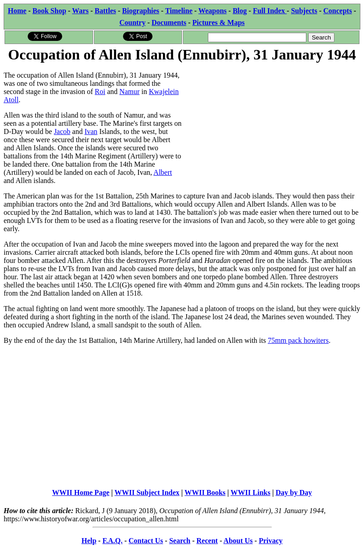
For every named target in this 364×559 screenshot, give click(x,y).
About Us (237, 540)
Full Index (270, 11)
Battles (105, 11)
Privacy (270, 540)
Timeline (178, 11)
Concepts (337, 11)
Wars (80, 11)
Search (180, 540)
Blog (240, 11)
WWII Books (205, 492)
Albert (162, 172)
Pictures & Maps (218, 22)
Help (88, 540)
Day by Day (293, 492)
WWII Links (251, 492)
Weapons (212, 11)
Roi (100, 91)
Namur (129, 91)
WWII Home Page (80, 492)
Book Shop (49, 11)
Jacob (62, 131)
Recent (207, 540)
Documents (169, 22)
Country (132, 22)
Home (17, 11)
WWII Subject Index (146, 492)
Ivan (90, 131)
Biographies (140, 11)
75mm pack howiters (298, 340)
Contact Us (145, 540)
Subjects (304, 11)
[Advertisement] (271, 128)
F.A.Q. (113, 540)
